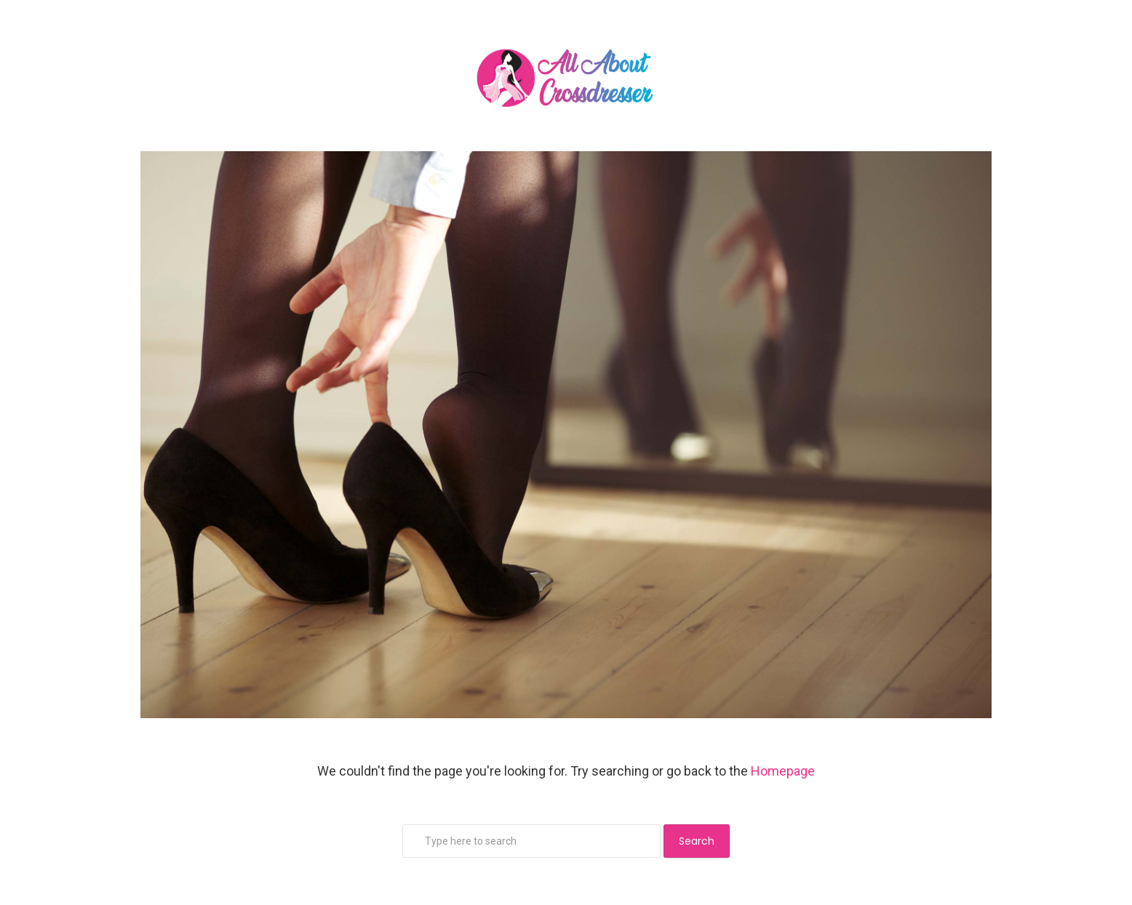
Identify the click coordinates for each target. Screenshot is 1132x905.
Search (696, 841)
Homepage (783, 771)
